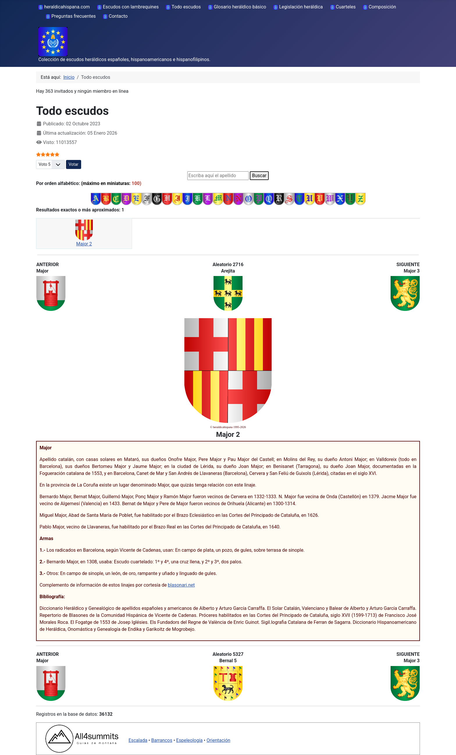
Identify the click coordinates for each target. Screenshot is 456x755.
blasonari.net (181, 585)
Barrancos (161, 740)
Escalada (138, 740)
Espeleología (189, 740)
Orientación (218, 740)
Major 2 (84, 244)
